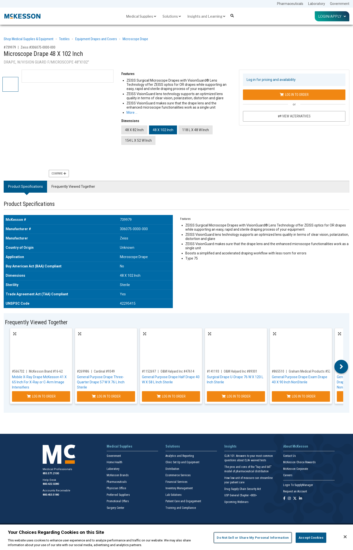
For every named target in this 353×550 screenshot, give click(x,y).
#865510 (278, 371)
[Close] (345, 536)
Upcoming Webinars (236, 502)
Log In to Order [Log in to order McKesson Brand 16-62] (41, 396)
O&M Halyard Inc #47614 (177, 371)
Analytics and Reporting (179, 456)
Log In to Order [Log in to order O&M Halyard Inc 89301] (236, 396)
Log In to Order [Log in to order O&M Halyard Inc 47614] (171, 396)
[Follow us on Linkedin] (300, 498)
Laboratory (316, 4)
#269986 (83, 371)
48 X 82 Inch (134, 130)
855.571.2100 (51, 473)
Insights (230, 446)
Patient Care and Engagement (183, 501)
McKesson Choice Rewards (299, 462)
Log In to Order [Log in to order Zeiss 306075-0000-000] (294, 95)
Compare (58, 173)
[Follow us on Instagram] (289, 498)
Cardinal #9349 (104, 371)
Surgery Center (115, 508)
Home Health (114, 462)
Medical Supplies (141, 16)
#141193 (213, 371)
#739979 (10, 47)
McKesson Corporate (295, 469)
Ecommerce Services (178, 475)
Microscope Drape (135, 39)
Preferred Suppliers (118, 495)
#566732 (18, 371)
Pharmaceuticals (290, 4)
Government (339, 4)
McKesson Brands (118, 475)
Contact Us (289, 456)
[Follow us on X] (295, 498)
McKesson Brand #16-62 (46, 371)
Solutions (172, 16)
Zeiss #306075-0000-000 (38, 47)
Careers (287, 475)
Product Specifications (25, 186)
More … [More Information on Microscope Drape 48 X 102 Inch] (132, 112)
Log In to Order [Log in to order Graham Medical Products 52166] (301, 396)
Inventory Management (179, 488)
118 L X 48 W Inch (195, 130)
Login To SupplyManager (298, 485)
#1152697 (149, 371)
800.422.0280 (51, 484)
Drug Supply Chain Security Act (242, 489)
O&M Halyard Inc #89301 (240, 371)
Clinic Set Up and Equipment (182, 462)
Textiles (64, 39)
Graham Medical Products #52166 (312, 371)
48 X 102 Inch (163, 130)
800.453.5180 (51, 494)
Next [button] (341, 366)
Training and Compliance (180, 508)
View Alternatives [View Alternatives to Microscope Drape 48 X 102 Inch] (294, 116)
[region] (176, 537)
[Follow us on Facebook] (284, 498)
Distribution (172, 469)
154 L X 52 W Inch (138, 140)
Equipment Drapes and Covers (96, 39)
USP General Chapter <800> (240, 495)
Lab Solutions (173, 495)
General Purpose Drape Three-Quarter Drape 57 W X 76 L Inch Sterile (101, 382)
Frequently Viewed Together (73, 186)
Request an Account (295, 491)
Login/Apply (332, 16)
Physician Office (116, 488)
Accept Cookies (311, 537)
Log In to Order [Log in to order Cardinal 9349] (106, 396)
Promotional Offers (118, 501)
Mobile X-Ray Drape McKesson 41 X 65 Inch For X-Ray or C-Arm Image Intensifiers (39, 382)
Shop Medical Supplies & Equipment (28, 39)
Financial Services (176, 482)
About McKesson (295, 446)
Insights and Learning (206, 16)
